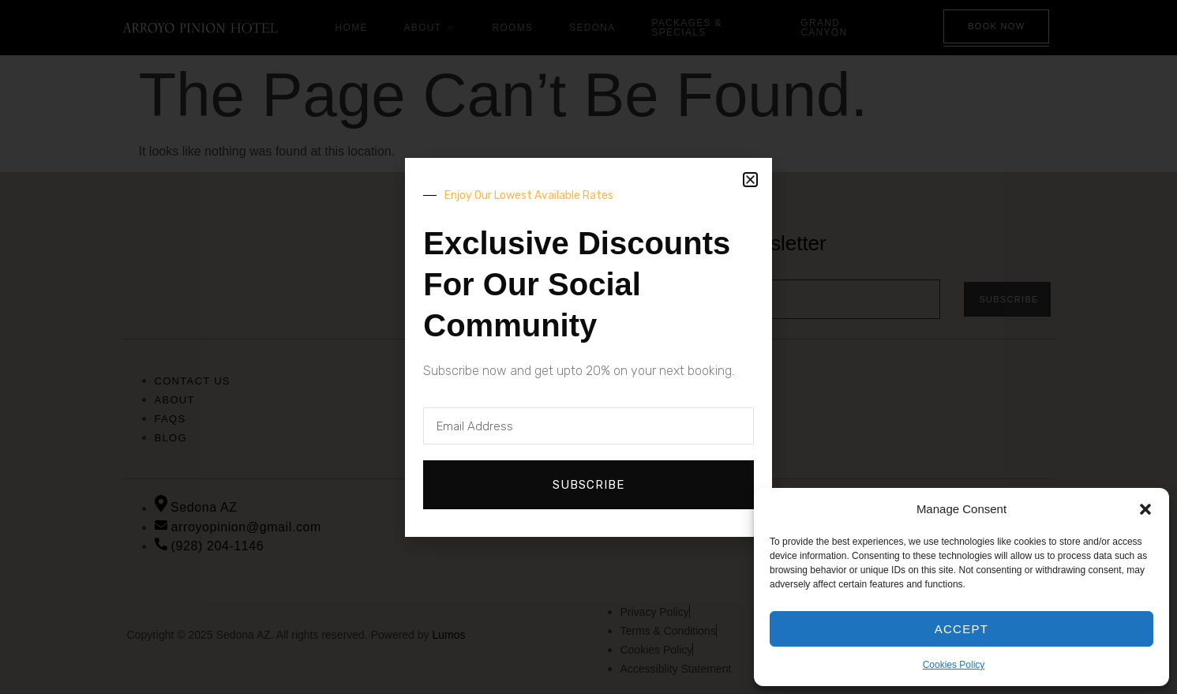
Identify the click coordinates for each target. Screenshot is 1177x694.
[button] (1145, 509)
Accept (962, 629)
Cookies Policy (954, 664)
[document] (588, 347)
